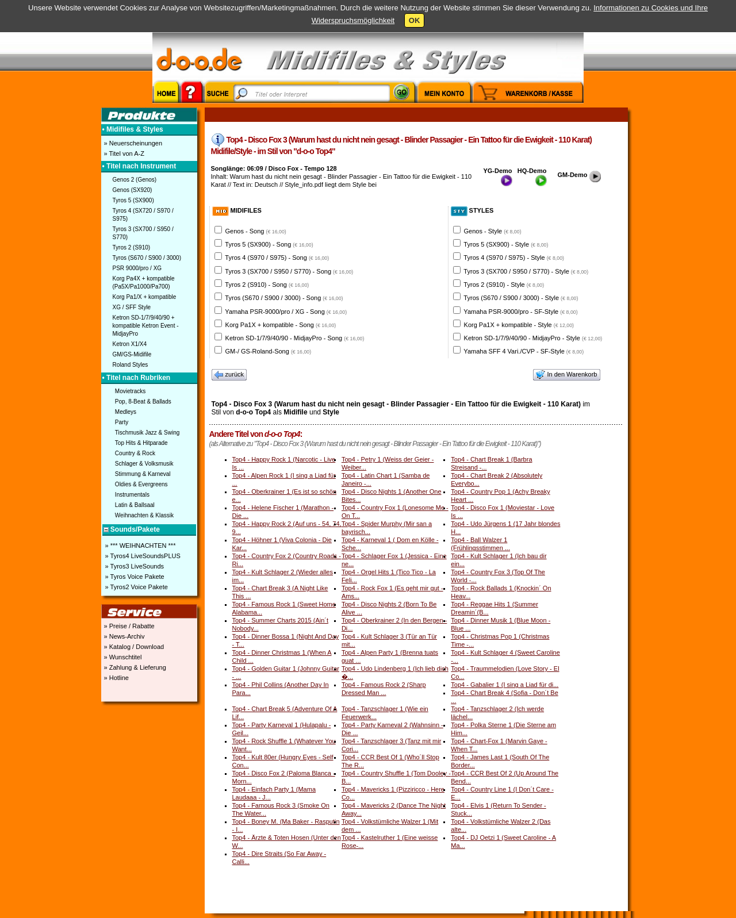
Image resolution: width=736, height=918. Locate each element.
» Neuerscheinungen (132, 143)
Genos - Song (255, 231)
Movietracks (130, 391)
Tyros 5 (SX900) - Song (269, 244)
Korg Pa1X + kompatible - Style (519, 324)
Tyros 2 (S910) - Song (267, 284)
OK (414, 20)
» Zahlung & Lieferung (134, 667)
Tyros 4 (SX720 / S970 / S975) (143, 215)
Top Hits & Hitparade (141, 443)
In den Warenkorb (566, 374)
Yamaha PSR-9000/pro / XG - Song (286, 311)
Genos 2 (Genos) (135, 179)
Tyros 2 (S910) (132, 247)
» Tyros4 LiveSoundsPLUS (142, 555)
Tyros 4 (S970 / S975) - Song (277, 257)
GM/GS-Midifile (132, 354)
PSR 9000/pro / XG (137, 268)
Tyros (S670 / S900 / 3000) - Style (520, 297)
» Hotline (115, 677)
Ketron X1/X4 (130, 344)
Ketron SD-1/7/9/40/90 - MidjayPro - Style (533, 338)
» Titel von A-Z (123, 153)
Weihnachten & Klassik (144, 515)
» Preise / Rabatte (128, 626)
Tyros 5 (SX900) (133, 200)
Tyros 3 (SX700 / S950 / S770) (143, 233)
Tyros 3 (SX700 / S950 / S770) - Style (525, 271)
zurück (229, 374)
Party (121, 422)
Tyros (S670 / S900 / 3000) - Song (284, 297)
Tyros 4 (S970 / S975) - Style (513, 257)
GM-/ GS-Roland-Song (268, 351)
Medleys (125, 412)
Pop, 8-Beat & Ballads (143, 401)
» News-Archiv (123, 636)
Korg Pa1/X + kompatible (145, 297)
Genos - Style (493, 231)
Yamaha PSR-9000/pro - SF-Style (520, 311)
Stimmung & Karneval (143, 474)
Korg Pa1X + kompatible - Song (280, 324)
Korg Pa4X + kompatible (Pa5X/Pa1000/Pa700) (144, 282)
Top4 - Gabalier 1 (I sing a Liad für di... (504, 684)
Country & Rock (135, 453)
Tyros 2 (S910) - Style (503, 284)
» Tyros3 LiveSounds (133, 566)
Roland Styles (130, 365)
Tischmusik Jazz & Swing (147, 432)
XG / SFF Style (132, 307)
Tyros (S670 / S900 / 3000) (147, 258)
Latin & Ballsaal (135, 505)
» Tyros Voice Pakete (133, 576)
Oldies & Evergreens (141, 484)
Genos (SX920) (132, 190)
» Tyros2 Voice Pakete (135, 586)
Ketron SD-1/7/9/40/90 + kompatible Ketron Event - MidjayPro (146, 325)
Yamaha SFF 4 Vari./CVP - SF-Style (523, 351)
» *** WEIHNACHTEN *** (139, 545)
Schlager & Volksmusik (144, 463)
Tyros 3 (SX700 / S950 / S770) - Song (289, 271)
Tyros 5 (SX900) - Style (505, 244)
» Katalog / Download (133, 646)
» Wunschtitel (122, 657)
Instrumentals (132, 494)
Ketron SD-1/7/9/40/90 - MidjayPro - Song (295, 338)
